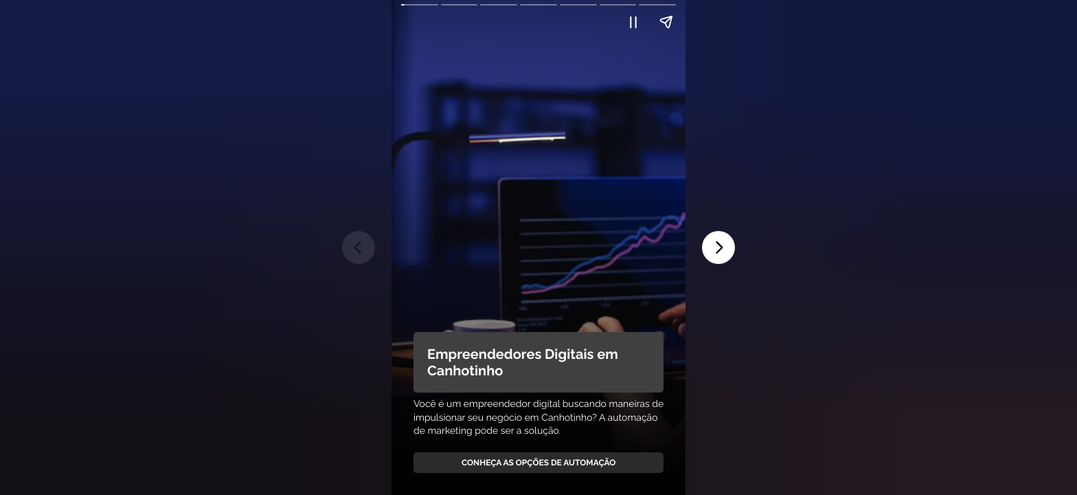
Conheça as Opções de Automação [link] (538, 463)
